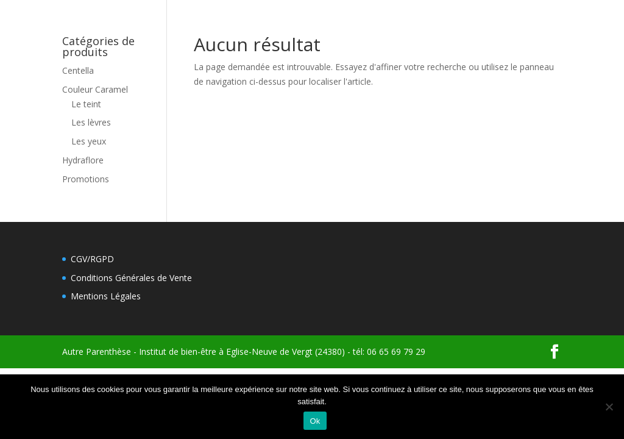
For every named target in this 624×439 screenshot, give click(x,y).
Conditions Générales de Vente (131, 278)
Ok (315, 421)
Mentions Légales (106, 296)
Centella (78, 70)
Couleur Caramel (95, 89)
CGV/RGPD (92, 259)
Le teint (86, 104)
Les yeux (88, 141)
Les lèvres (91, 122)
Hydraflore (83, 160)
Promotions (85, 179)
